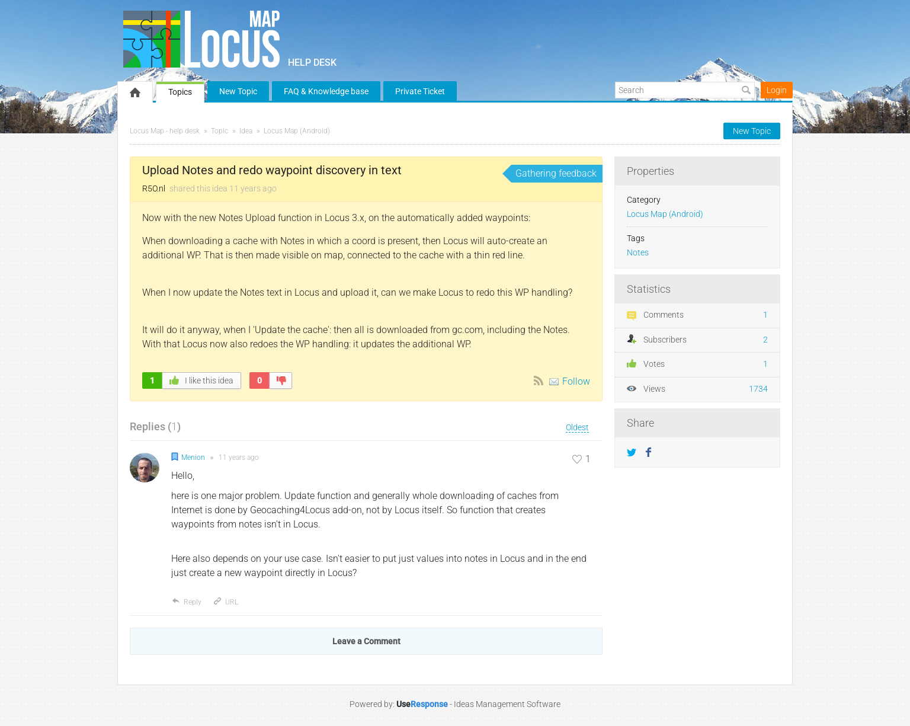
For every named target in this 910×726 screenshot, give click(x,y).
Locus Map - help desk (165, 131)
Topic (219, 131)
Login (777, 90)
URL (225, 602)
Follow (576, 381)
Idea (245, 131)
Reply (186, 602)
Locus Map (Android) (297, 131)
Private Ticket (420, 91)
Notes (638, 253)
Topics (180, 92)
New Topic (238, 91)
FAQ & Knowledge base (326, 91)
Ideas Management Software (507, 704)
